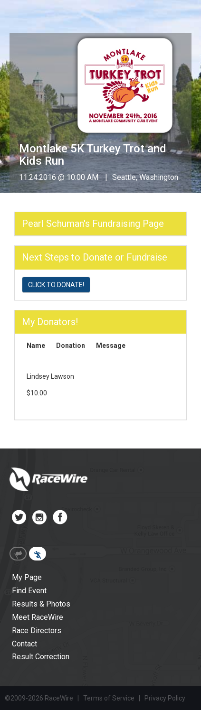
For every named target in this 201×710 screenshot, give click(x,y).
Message (110, 345)
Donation (70, 345)
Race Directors (36, 630)
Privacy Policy (164, 698)
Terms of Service (108, 698)
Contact (24, 643)
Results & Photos (41, 603)
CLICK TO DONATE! (56, 285)
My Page (27, 577)
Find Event (29, 590)
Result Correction (40, 656)
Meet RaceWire (37, 617)
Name (36, 345)
